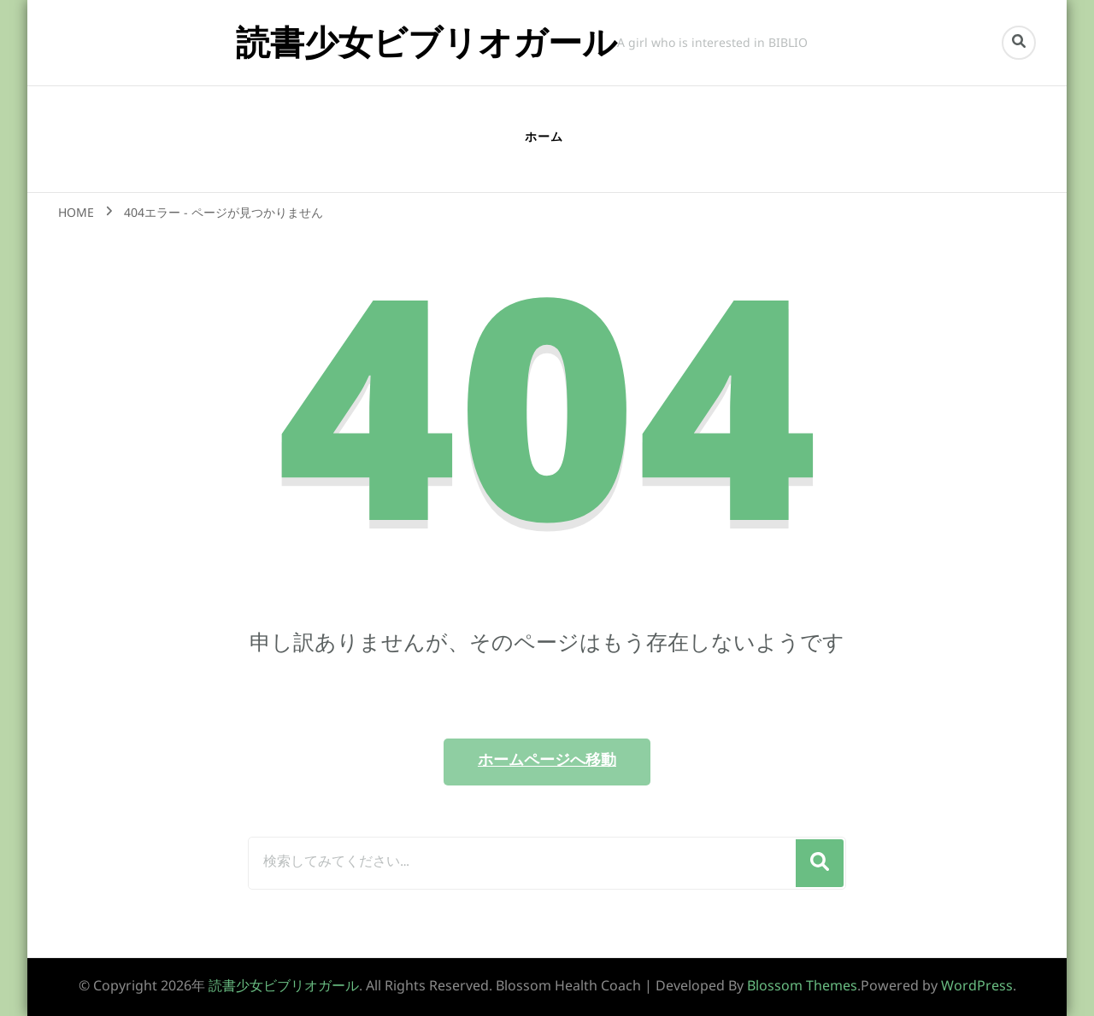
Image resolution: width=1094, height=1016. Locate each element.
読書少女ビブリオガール (426, 42)
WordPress (977, 987)
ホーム (544, 138)
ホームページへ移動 (547, 761)
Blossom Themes (802, 987)
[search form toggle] (1019, 43)
